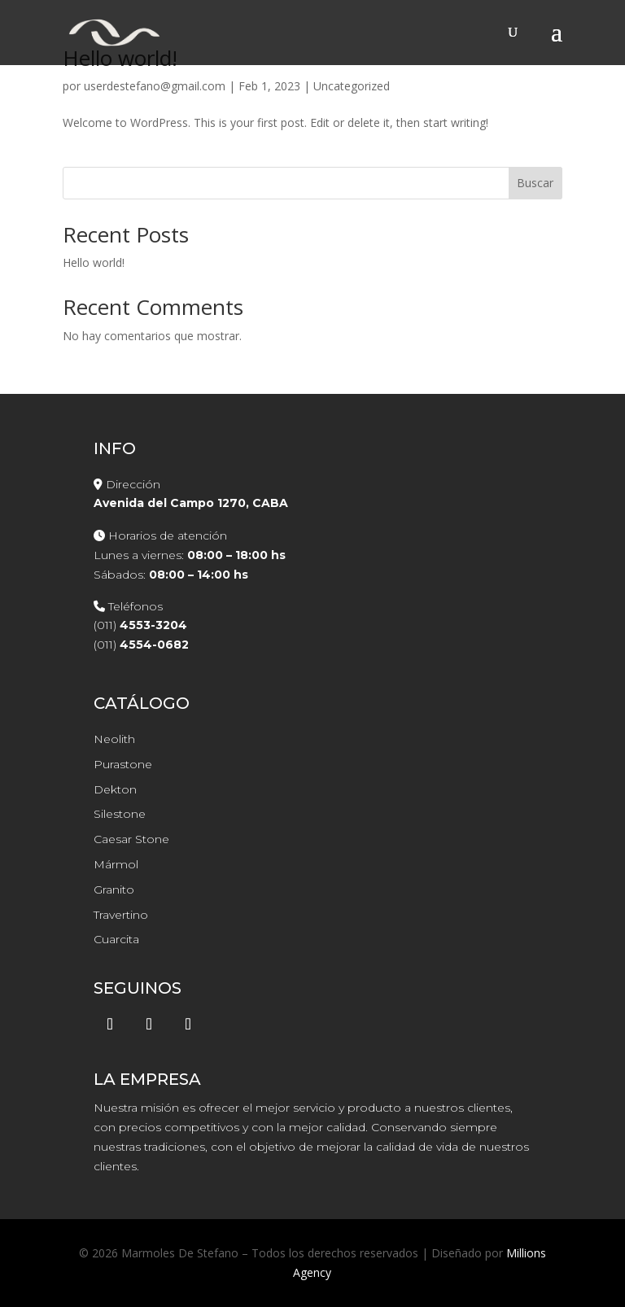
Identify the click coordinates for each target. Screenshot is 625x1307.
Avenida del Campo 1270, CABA (191, 503)
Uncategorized (351, 86)
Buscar (535, 182)
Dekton (115, 789)
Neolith (114, 739)
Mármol (116, 864)
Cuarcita (116, 939)
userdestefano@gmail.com (154, 86)
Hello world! (94, 262)
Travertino (121, 914)
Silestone (120, 813)
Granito (114, 889)
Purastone (123, 764)
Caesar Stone (131, 839)
